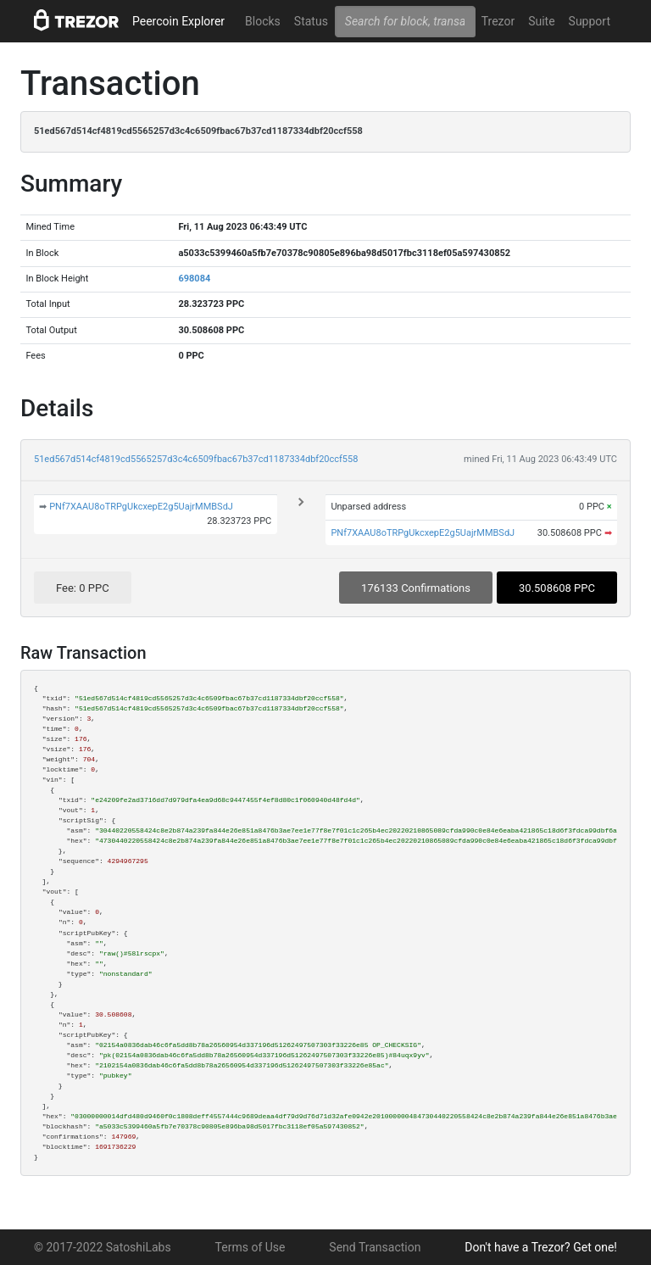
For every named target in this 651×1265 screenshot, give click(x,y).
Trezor (498, 21)
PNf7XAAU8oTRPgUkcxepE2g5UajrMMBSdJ (141, 506)
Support (589, 21)
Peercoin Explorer (178, 21)
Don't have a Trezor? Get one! (541, 1247)
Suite (541, 21)
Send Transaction (374, 1247)
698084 (194, 278)
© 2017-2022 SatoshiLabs (102, 1247)
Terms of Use (250, 1247)
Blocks (263, 21)
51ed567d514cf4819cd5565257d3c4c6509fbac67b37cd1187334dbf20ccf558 (196, 459)
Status (311, 21)
